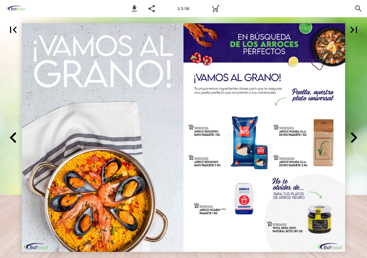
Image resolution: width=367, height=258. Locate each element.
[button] (134, 8)
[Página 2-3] (183, 8)
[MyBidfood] (215, 8)
